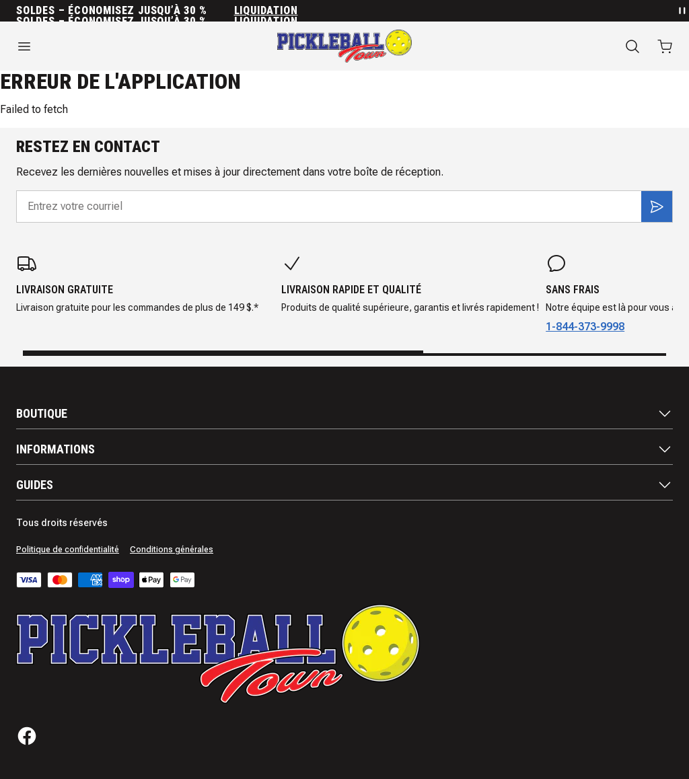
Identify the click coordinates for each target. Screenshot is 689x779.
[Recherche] (632, 46)
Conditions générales (171, 549)
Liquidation (266, 10)
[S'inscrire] (656, 206)
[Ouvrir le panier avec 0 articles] (665, 46)
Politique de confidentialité (67, 549)
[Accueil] (344, 46)
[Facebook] (27, 736)
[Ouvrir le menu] (114, 46)
